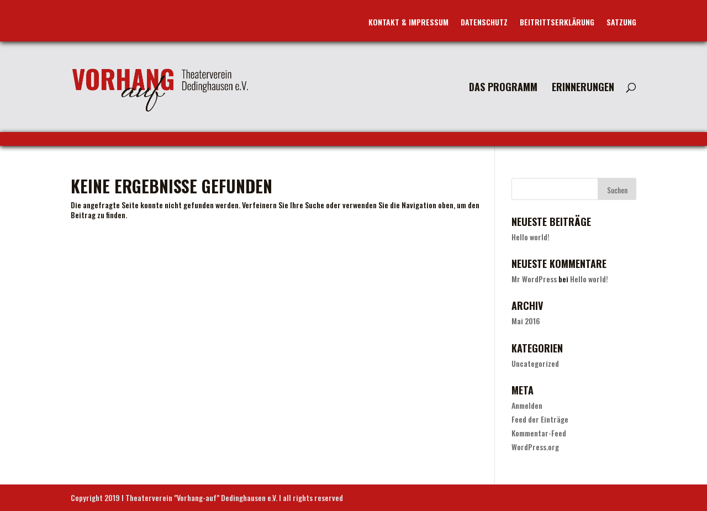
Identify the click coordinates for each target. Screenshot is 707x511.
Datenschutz (484, 23)
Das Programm (503, 88)
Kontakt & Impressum (408, 23)
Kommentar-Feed (538, 433)
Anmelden (526, 405)
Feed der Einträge (539, 419)
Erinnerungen (583, 88)
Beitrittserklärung (557, 23)
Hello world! (530, 237)
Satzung (621, 23)
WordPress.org (535, 446)
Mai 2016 (525, 320)
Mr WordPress (534, 279)
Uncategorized (535, 363)
